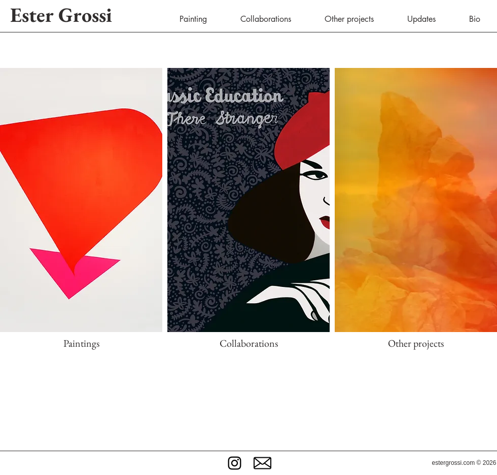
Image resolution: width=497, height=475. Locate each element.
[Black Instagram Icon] (234, 463)
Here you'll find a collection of (146, 409)
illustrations (267, 409)
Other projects (416, 343)
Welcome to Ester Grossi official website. (248, 385)
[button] (262, 463)
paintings (237, 409)
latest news (250, 421)
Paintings (81, 343)
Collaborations (249, 343)
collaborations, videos (316, 409)
